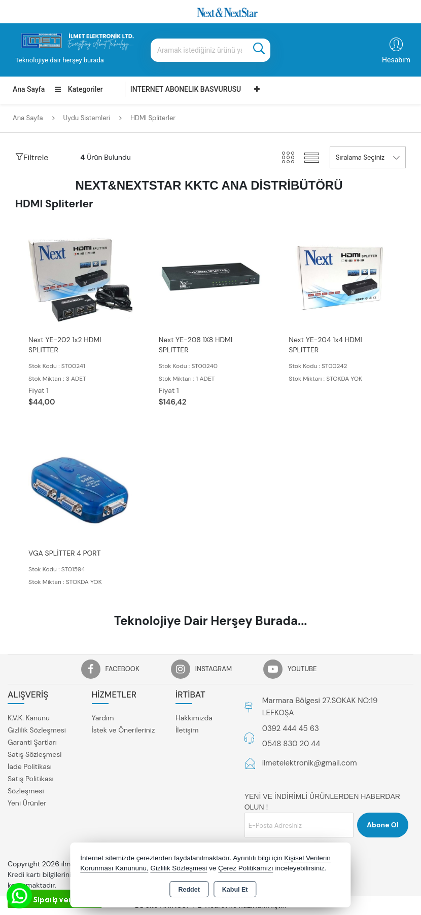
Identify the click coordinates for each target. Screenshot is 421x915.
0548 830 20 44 (291, 744)
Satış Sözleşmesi (34, 754)
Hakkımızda (194, 717)
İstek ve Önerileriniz (123, 730)
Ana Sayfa (29, 89)
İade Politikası (30, 766)
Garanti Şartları (32, 742)
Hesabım (396, 60)
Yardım (103, 717)
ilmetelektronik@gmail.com (309, 763)
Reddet (188, 889)
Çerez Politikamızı (245, 868)
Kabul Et (235, 889)
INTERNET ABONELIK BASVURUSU (185, 89)
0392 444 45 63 (290, 728)
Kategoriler (78, 89)
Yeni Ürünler (27, 803)
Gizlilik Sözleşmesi (37, 730)
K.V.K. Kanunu (29, 717)
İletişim (187, 730)
